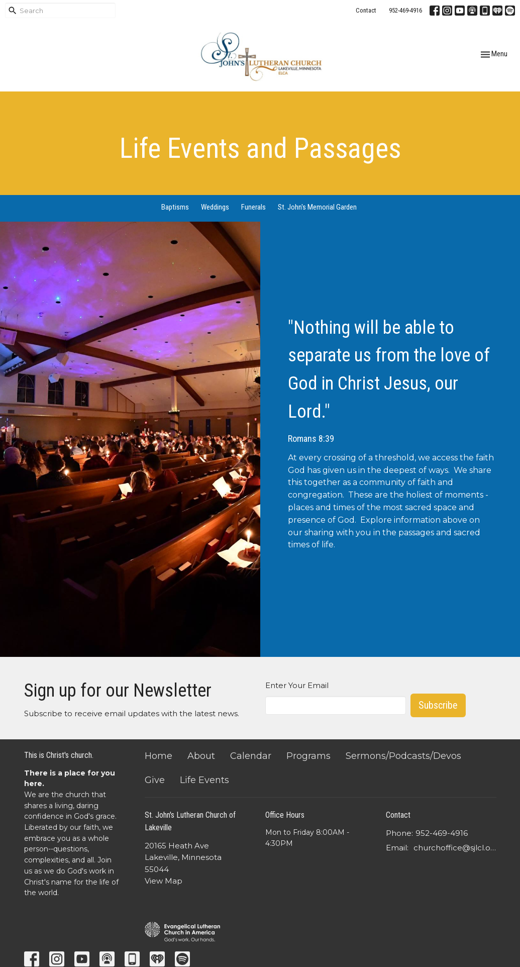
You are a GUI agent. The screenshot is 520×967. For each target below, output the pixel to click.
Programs (308, 755)
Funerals (253, 207)
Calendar (250, 755)
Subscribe (438, 705)
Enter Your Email (297, 685)
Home (158, 755)
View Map (163, 881)
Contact (366, 10)
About (201, 755)
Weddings (215, 207)
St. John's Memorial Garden (317, 207)
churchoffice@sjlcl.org (454, 847)
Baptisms (175, 207)
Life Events (204, 780)
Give (155, 780)
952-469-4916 (405, 10)
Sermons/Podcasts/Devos (403, 755)
